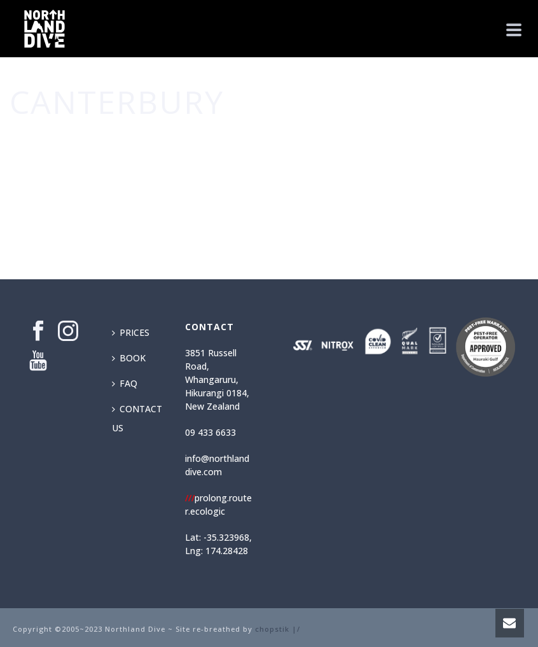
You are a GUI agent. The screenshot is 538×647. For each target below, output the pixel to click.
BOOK (129, 358)
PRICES (130, 332)
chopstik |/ (277, 629)
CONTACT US (137, 418)
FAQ (124, 383)
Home (447, 140)
